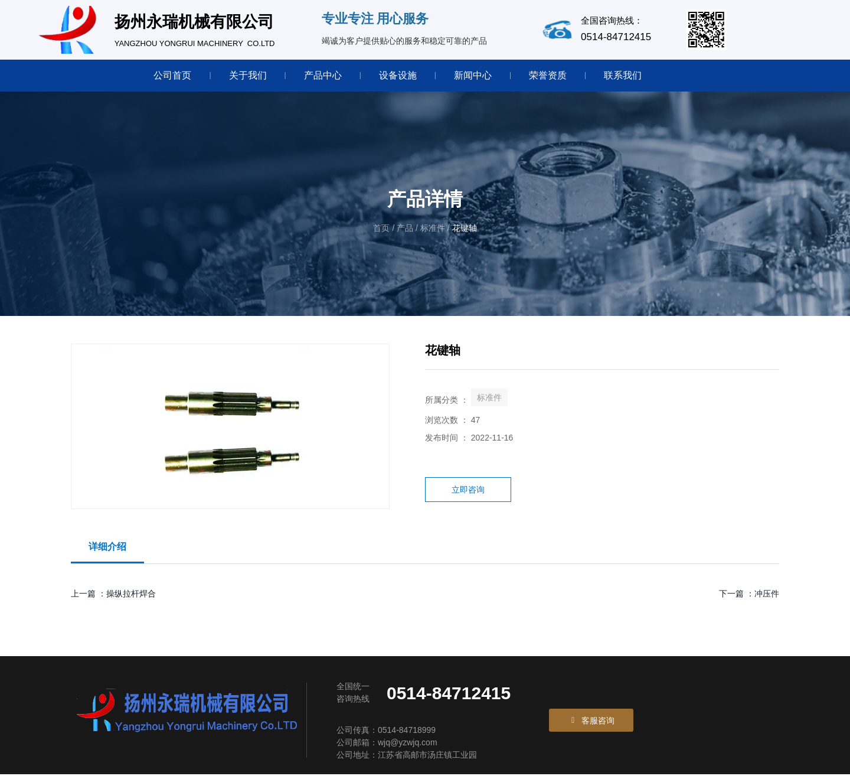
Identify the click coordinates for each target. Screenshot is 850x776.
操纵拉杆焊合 (131, 594)
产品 (405, 229)
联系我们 (623, 75)
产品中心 (323, 75)
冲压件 (766, 594)
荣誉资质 (548, 75)
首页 (382, 229)
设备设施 (398, 75)
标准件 (432, 229)
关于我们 (248, 75)
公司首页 (172, 75)
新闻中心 (473, 75)
